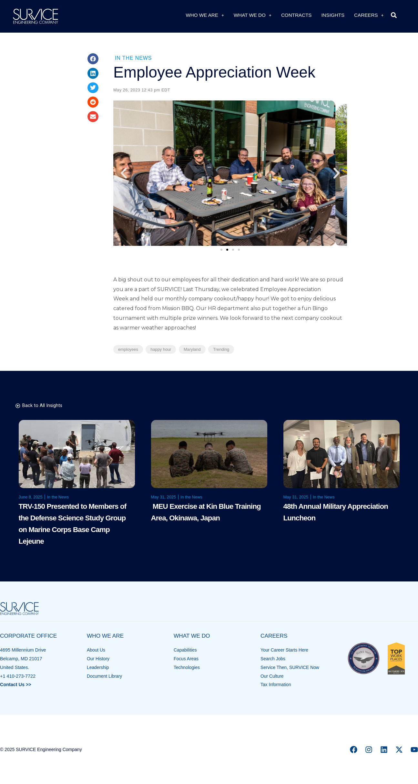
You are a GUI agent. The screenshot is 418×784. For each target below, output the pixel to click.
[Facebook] (353, 749)
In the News (133, 58)
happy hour (160, 349)
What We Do (252, 15)
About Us (96, 650)
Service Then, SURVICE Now (290, 667)
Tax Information (276, 684)
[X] (399, 749)
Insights (332, 15)
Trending (221, 349)
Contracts (296, 15)
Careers (368, 15)
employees (128, 349)
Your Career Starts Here (285, 650)
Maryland (192, 349)
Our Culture (272, 676)
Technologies (187, 667)
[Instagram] (368, 749)
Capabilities (186, 650)
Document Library (105, 676)
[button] (394, 15)
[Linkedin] (384, 749)
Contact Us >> (15, 684)
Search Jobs (273, 658)
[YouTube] (414, 749)
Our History (98, 658)
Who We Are (205, 15)
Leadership (98, 667)
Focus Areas (186, 658)
